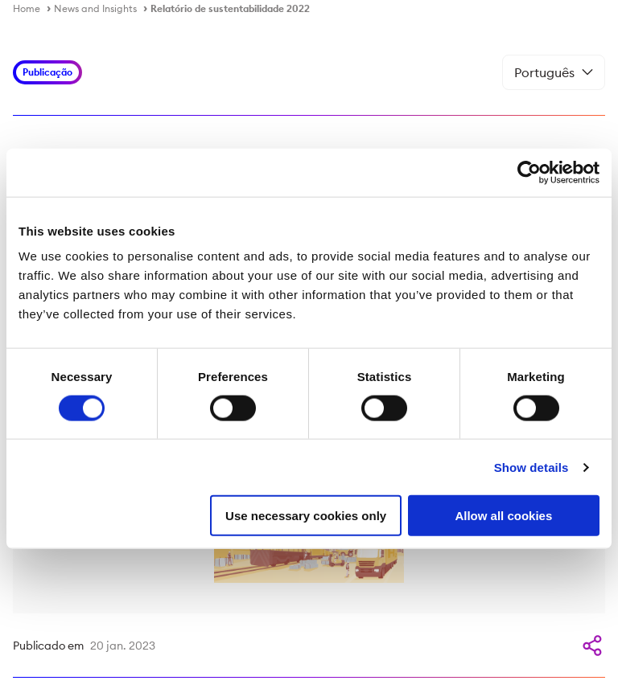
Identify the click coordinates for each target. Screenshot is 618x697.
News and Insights (95, 8)
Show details (531, 467)
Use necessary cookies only (305, 516)
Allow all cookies (503, 516)
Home (26, 8)
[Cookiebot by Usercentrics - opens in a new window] (529, 172)
